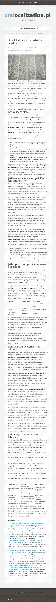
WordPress (40, 592)
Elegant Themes (24, 592)
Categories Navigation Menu (28, 29)
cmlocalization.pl (19, 48)
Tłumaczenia (16, 33)
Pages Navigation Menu (28, 2)
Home (10, 33)
